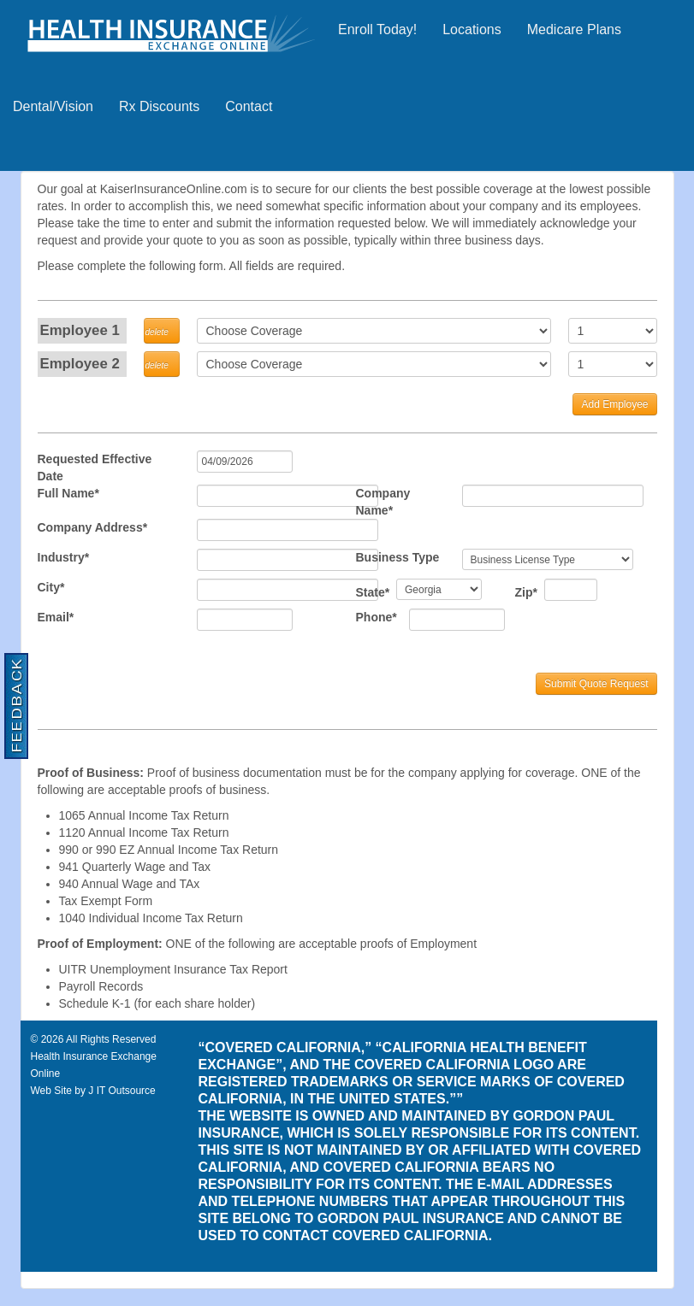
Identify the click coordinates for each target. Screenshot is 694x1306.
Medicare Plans (574, 29)
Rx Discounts (159, 106)
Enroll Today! (377, 29)
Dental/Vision (53, 106)
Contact (248, 106)
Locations (471, 29)
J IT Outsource (121, 1091)
